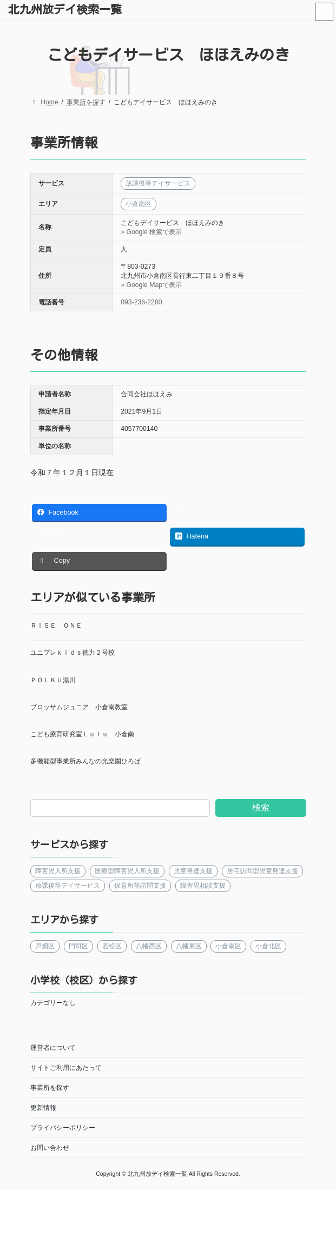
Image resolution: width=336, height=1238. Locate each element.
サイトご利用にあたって (66, 1067)
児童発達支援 (192, 871)
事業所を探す (49, 1087)
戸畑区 (45, 946)
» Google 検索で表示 (151, 232)
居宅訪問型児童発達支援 (262, 871)
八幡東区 (188, 946)
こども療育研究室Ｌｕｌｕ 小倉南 (82, 734)
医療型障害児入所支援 (126, 871)
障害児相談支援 (202, 885)
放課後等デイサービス (67, 885)
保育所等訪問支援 (140, 885)
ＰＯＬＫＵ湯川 (53, 680)
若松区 (111, 946)
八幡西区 (148, 946)
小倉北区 (268, 946)
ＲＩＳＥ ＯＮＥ (56, 625)
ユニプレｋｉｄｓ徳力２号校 (72, 652)
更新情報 (43, 1107)
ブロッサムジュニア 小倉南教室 (79, 707)
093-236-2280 (141, 302)
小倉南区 (228, 946)
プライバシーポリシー (62, 1127)
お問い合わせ (49, 1148)
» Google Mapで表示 (151, 285)
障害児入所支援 (58, 871)
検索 (260, 807)
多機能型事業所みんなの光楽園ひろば (85, 761)
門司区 (78, 946)
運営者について (53, 1047)
